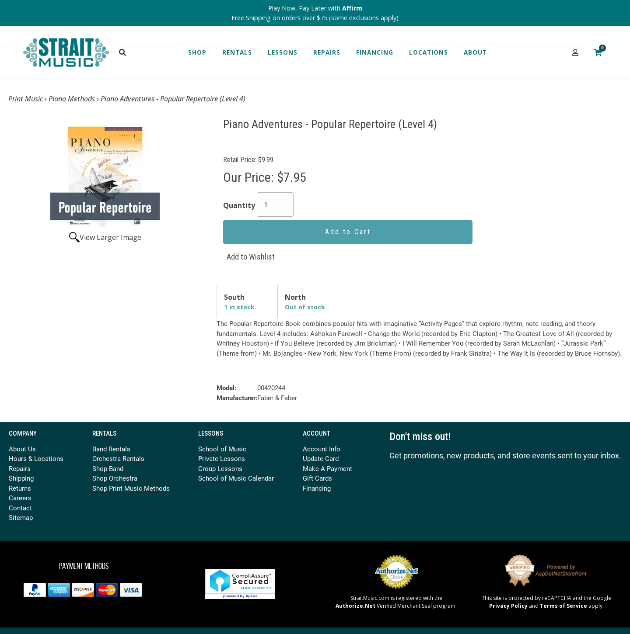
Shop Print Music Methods (131, 488)
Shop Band (107, 468)
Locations (428, 52)
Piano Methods (72, 99)
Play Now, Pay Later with (315, 8)
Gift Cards (317, 478)
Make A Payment (327, 468)
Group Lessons (220, 468)
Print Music (25, 99)
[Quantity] (275, 204)
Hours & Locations (36, 458)
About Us (22, 448)
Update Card (321, 458)
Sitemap (21, 517)
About (475, 52)
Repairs (326, 52)
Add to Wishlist (251, 256)
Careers (20, 497)
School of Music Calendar (236, 478)
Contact (20, 507)
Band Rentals (111, 448)
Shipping (21, 478)
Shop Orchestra (114, 478)
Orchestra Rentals (118, 458)
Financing (374, 52)
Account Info (321, 448)
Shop (197, 52)
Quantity (239, 205)
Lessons (283, 52)
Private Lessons (221, 458)
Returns (20, 488)
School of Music (222, 448)
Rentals (237, 52)
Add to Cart (348, 232)
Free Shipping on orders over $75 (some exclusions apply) (315, 18)
